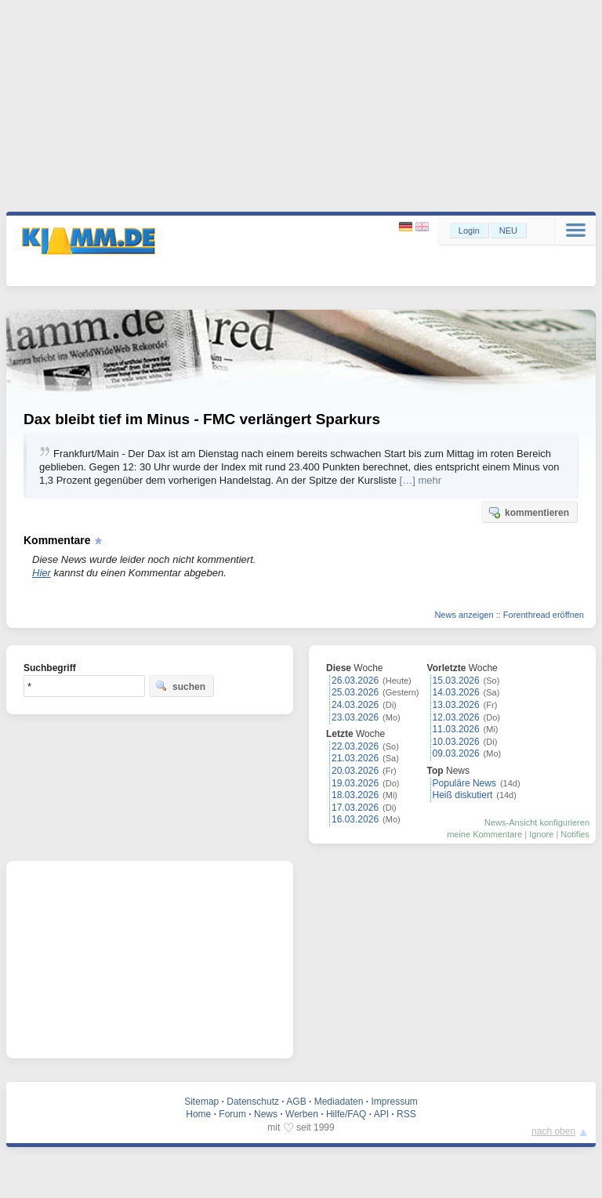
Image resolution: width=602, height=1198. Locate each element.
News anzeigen (463, 614)
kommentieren (528, 512)
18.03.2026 (355, 795)
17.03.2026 (355, 807)
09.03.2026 (456, 753)
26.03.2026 (355, 680)
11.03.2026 (456, 729)
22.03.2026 (355, 746)
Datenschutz (253, 1101)
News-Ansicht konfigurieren (536, 822)
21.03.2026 (355, 758)
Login (469, 230)
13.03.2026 (456, 704)
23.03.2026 (355, 717)
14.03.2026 (456, 692)
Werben (301, 1114)
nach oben (553, 1131)
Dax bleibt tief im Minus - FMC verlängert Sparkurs (202, 419)
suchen (180, 686)
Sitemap (201, 1101)
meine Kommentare (484, 834)
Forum (232, 1114)
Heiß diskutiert (463, 795)
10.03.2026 (456, 741)
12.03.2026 (456, 717)
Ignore (541, 834)
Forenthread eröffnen (543, 614)
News (265, 1114)
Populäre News (464, 783)
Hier (41, 573)
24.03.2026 (355, 704)
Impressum (394, 1101)
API (381, 1114)
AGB (296, 1101)
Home (198, 1114)
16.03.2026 (355, 819)
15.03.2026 (456, 680)
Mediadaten (339, 1101)
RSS (406, 1114)
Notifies (574, 834)
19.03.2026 (355, 783)
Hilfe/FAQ (346, 1114)
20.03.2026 (355, 770)
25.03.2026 (355, 692)
